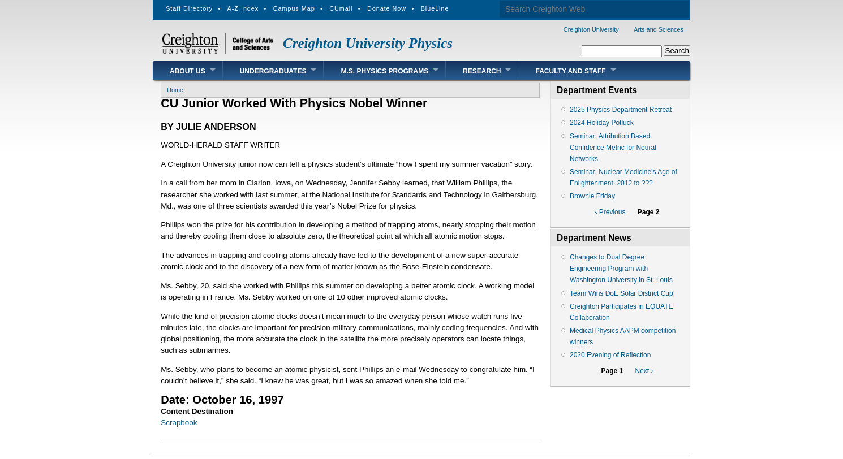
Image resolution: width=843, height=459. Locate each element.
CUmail (340, 8)
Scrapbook (179, 422)
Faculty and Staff (570, 71)
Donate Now (386, 8)
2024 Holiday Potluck (602, 123)
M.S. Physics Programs (384, 71)
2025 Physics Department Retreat (621, 110)
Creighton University (591, 29)
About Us (187, 71)
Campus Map (294, 8)
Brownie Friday (592, 196)
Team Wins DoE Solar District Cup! (622, 293)
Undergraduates (273, 71)
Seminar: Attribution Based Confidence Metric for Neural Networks (613, 147)
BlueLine (435, 8)
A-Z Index (243, 8)
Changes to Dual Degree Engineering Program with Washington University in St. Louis (621, 268)
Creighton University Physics (368, 43)
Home (175, 89)
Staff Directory (189, 8)
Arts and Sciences (658, 29)
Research (482, 71)
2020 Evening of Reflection (610, 355)
